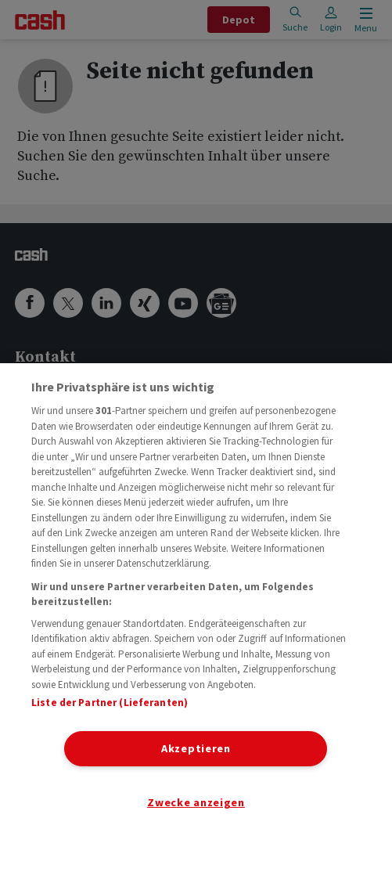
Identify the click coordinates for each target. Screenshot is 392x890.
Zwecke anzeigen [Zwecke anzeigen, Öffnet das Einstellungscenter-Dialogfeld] (196, 802)
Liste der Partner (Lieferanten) (109, 702)
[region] (196, 626)
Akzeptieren (196, 748)
